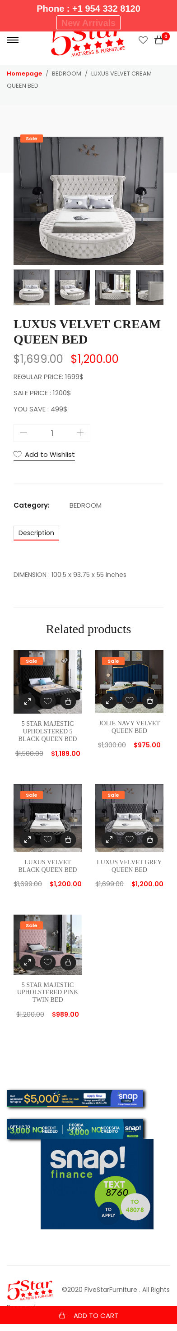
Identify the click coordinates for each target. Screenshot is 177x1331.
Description (36, 532)
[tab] (36, 533)
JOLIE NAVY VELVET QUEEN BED (129, 727)
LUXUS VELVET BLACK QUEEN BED (48, 866)
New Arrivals (88, 23)
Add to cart (96, 1315)
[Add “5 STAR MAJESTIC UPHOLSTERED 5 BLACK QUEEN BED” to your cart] (68, 701)
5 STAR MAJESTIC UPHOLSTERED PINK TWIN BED (48, 993)
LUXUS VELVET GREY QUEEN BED (129, 866)
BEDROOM (86, 505)
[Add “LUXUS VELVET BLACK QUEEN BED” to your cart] (68, 840)
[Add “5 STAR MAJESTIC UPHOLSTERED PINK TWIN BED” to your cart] (68, 962)
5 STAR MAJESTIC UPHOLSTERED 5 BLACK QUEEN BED (48, 731)
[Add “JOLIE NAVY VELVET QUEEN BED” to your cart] (150, 701)
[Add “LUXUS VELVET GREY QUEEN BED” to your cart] (150, 840)
